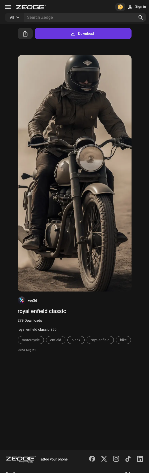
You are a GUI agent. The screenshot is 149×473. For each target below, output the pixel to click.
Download (82, 33)
